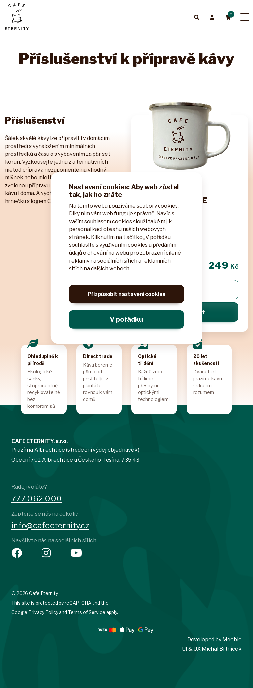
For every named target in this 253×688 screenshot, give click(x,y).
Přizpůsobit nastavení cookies (126, 296)
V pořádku (126, 319)
